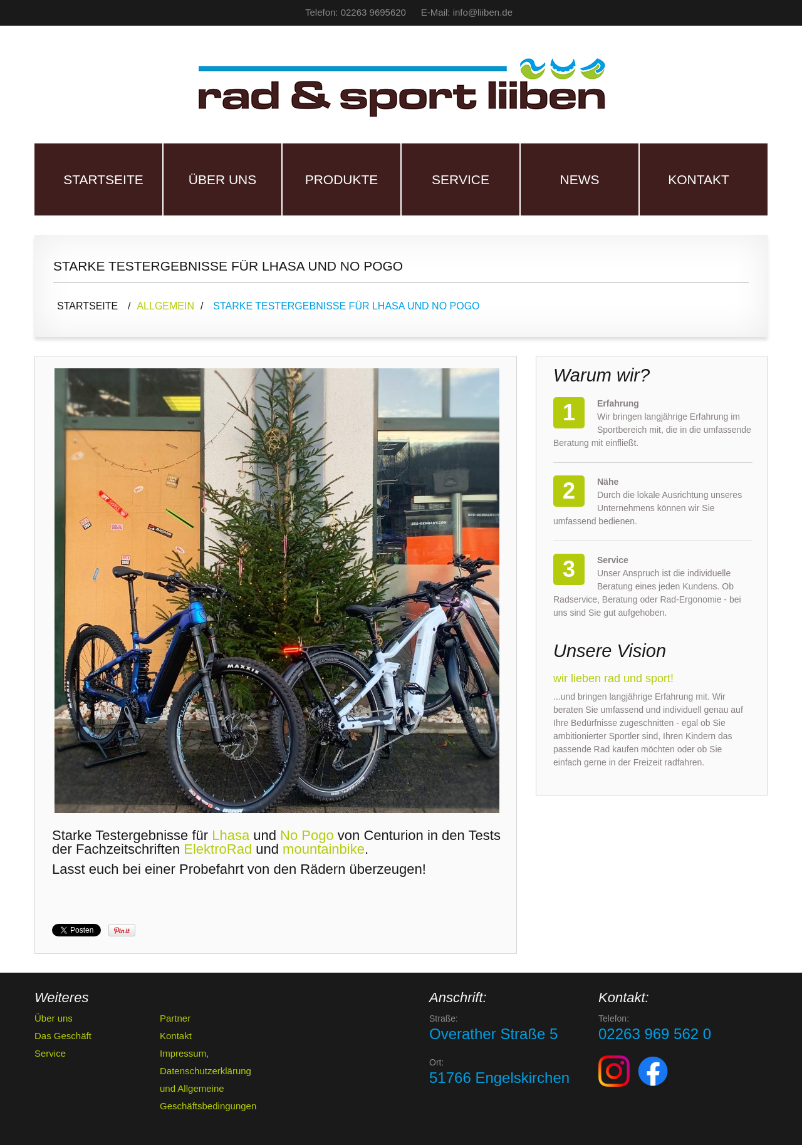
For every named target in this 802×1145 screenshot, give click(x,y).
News (580, 179)
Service (460, 179)
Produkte (341, 179)
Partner (175, 1018)
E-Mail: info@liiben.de (467, 12)
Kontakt (698, 179)
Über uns (223, 179)
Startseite (103, 179)
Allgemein (165, 306)
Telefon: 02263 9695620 (355, 12)
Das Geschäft (62, 1035)
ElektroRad (218, 849)
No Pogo (307, 835)
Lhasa (230, 835)
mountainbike (324, 849)
